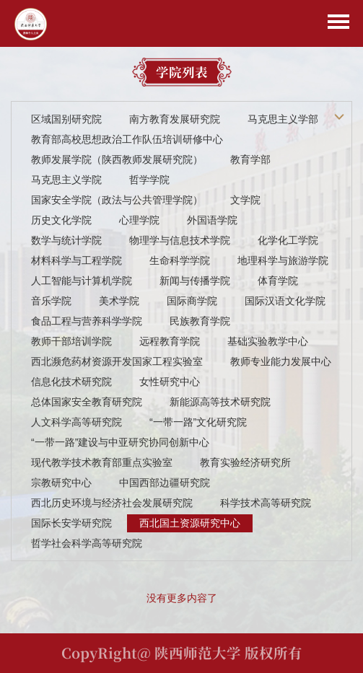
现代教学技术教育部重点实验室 (101, 462)
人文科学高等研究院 (76, 422)
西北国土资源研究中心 (189, 523)
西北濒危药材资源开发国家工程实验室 (117, 361)
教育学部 (250, 159)
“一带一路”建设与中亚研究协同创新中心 (120, 442)
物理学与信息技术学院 (179, 240)
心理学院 (139, 220)
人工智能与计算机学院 (81, 280)
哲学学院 (149, 179)
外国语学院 (212, 220)
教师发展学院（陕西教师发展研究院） (117, 159)
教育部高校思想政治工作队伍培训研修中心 (127, 139)
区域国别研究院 (66, 119)
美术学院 (119, 301)
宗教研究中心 (61, 482)
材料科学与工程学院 (76, 260)
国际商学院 (192, 301)
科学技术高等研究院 (265, 503)
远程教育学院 (169, 341)
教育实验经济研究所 (245, 462)
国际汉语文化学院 (285, 301)
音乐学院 (51, 301)
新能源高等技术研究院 (220, 402)
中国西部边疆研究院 (164, 482)
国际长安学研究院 (71, 523)
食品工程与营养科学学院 (86, 321)
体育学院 (278, 280)
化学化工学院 (288, 240)
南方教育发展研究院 (174, 119)
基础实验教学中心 (267, 341)
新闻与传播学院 (194, 280)
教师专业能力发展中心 (280, 361)
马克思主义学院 (66, 179)
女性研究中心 (169, 381)
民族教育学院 (200, 321)
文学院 (245, 200)
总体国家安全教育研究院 (86, 402)
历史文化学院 (61, 220)
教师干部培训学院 (71, 341)
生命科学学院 (179, 260)
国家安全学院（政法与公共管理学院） (117, 200)
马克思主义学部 (283, 119)
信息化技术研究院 (71, 381)
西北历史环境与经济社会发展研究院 (112, 503)
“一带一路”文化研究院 (198, 422)
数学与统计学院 (66, 240)
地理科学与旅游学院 (282, 260)
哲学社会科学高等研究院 (86, 543)
